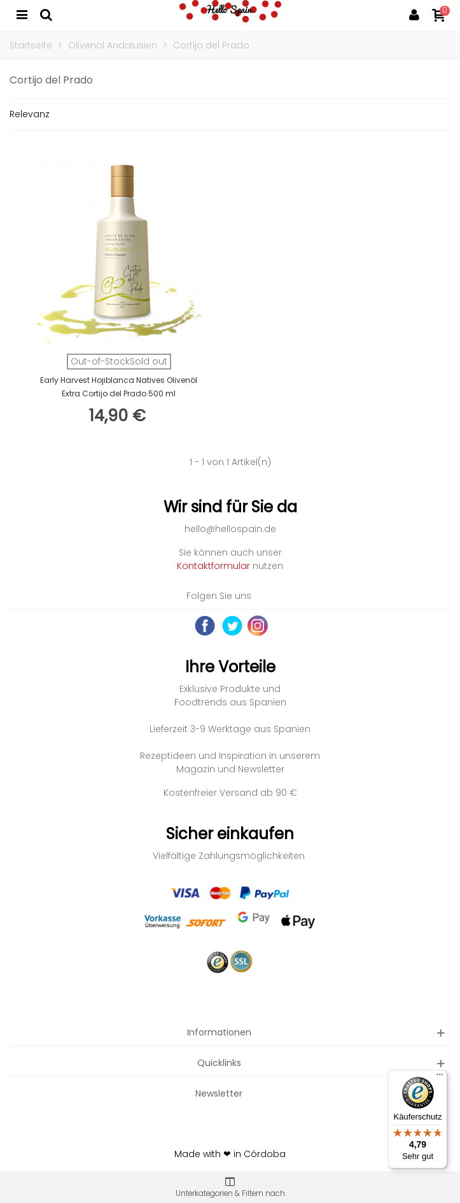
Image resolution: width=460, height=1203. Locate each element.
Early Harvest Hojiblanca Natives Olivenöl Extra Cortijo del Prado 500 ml (118, 387)
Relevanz (30, 114)
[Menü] (439, 1077)
